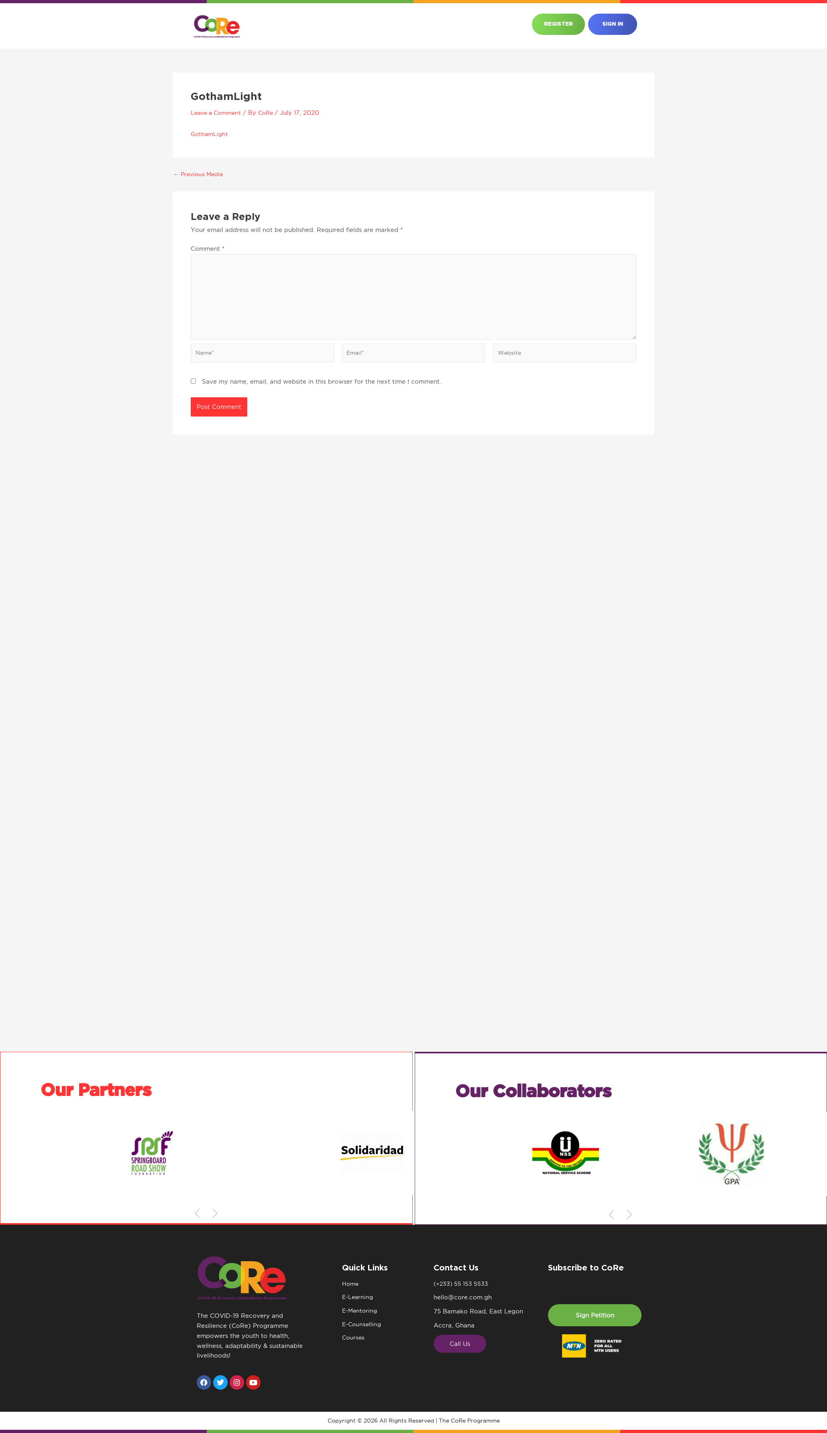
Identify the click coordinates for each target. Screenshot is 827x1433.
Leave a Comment (218, 112)
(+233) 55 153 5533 (462, 1284)
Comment (207, 248)
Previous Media (200, 174)
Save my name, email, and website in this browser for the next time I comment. (321, 386)
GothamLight (210, 133)
